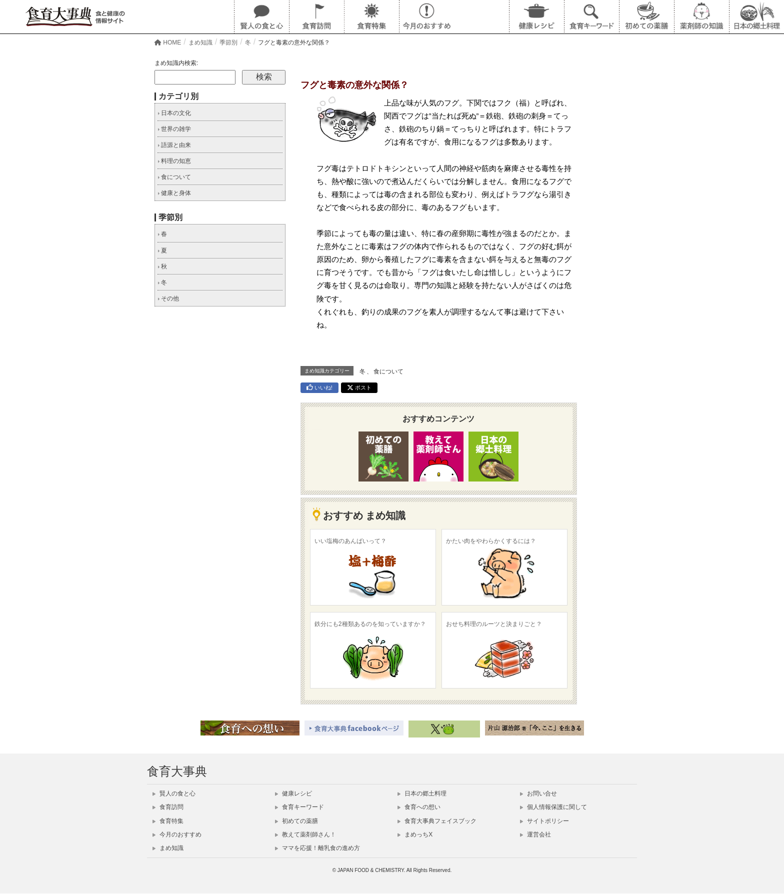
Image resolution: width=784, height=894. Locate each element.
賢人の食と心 (174, 793)
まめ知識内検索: (176, 63)
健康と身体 (174, 193)
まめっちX (415, 834)
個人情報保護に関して (553, 807)
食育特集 (168, 821)
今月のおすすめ (177, 834)
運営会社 (535, 834)
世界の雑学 (174, 129)
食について (389, 371)
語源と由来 (174, 145)
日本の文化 (174, 113)
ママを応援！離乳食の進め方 (317, 848)
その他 (168, 298)
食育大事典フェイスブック (437, 821)
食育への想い (419, 807)
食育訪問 (168, 807)
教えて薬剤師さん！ (305, 834)
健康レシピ (293, 793)
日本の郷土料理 (422, 793)
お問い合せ (538, 793)
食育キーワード (299, 807)
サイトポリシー (544, 821)
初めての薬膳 (296, 821)
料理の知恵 (174, 161)
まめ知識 (168, 848)
